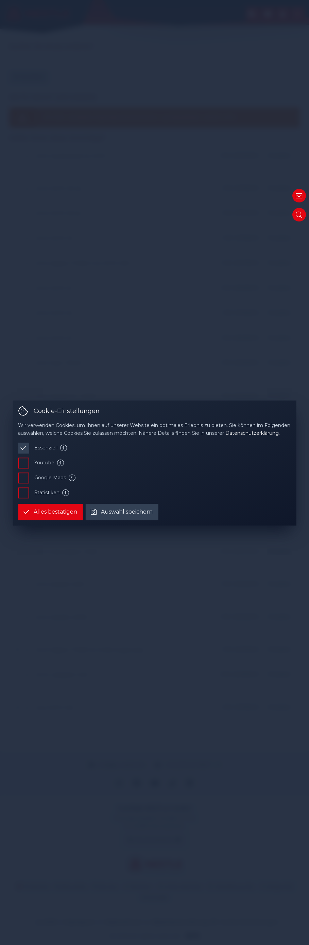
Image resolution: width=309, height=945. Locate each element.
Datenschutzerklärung (252, 433)
